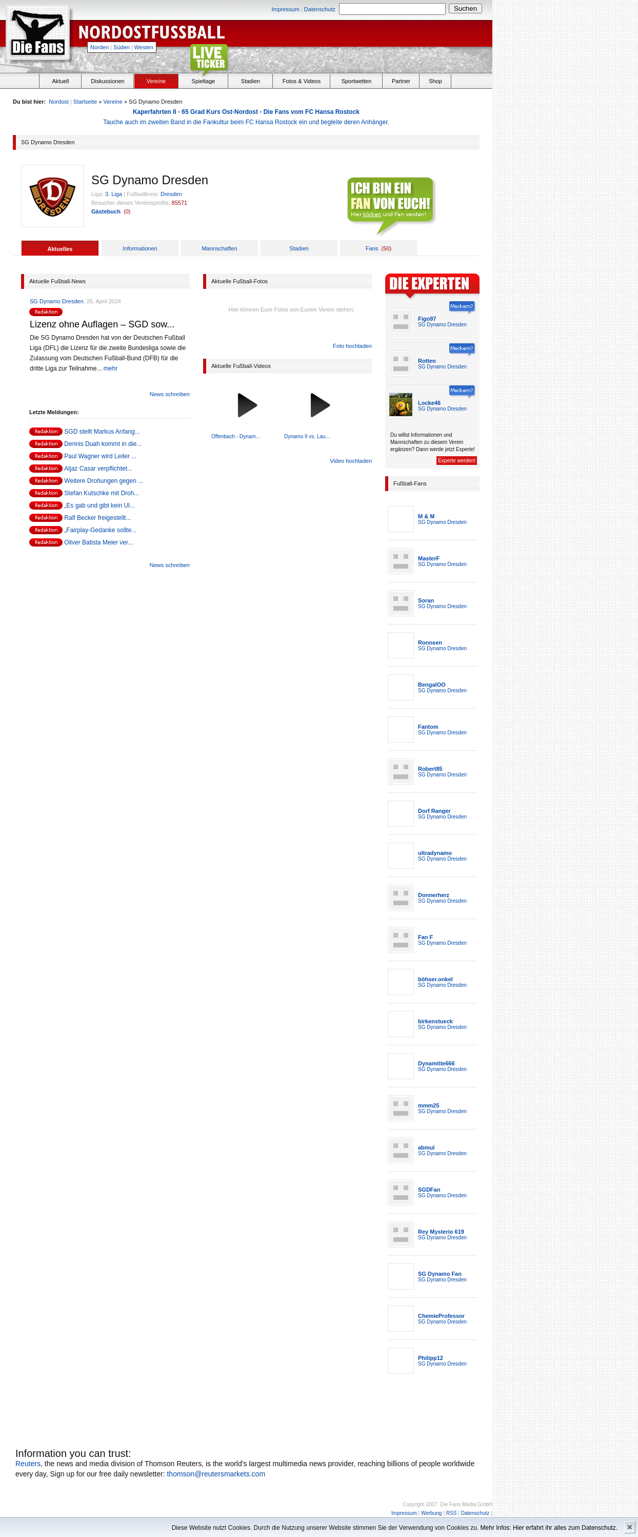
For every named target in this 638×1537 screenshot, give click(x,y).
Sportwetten (357, 81)
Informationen (140, 248)
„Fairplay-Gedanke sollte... (100, 530)
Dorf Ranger (434, 811)
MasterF (429, 558)
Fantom (428, 727)
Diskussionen (107, 81)
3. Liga (113, 194)
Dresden (171, 194)
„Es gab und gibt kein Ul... (99, 505)
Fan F (425, 937)
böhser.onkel (435, 979)
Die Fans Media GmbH (466, 1504)
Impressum (285, 9)
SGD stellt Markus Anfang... (101, 431)
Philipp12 (430, 1358)
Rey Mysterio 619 (441, 1232)
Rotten (427, 361)
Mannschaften (219, 248)
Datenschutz (319, 9)
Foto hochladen (352, 346)
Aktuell (60, 81)
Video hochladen (351, 461)
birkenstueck (435, 1021)
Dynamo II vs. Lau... (307, 436)
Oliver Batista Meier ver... (98, 542)
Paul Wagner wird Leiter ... (100, 456)
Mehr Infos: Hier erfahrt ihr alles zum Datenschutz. (549, 1527)
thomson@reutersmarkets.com (216, 1474)
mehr (110, 368)
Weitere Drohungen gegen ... (103, 480)
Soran (426, 600)
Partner (401, 81)
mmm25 (429, 1105)
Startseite (85, 102)
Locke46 (429, 403)
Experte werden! (456, 460)
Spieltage (203, 81)
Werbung (431, 1513)
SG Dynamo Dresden (57, 301)
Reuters (28, 1464)
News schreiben (170, 394)
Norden (99, 47)
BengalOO (432, 685)
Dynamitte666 (436, 1063)
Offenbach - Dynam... (235, 436)
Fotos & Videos (302, 81)
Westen (143, 47)
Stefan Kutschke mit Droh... (101, 493)
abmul (426, 1147)
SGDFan (429, 1189)
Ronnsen (430, 642)
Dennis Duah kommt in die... (103, 444)
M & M (426, 516)
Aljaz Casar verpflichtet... (98, 468)
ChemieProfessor (441, 1316)
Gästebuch (106, 211)
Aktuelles (60, 249)
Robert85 (430, 769)
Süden (121, 47)
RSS (451, 1513)
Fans (372, 248)
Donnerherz (433, 895)
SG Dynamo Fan (440, 1274)
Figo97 (427, 319)
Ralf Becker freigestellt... (97, 517)
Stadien (250, 81)
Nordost (59, 102)
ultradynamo (435, 853)
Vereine (156, 81)
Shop (435, 81)
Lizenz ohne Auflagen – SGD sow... (102, 324)
